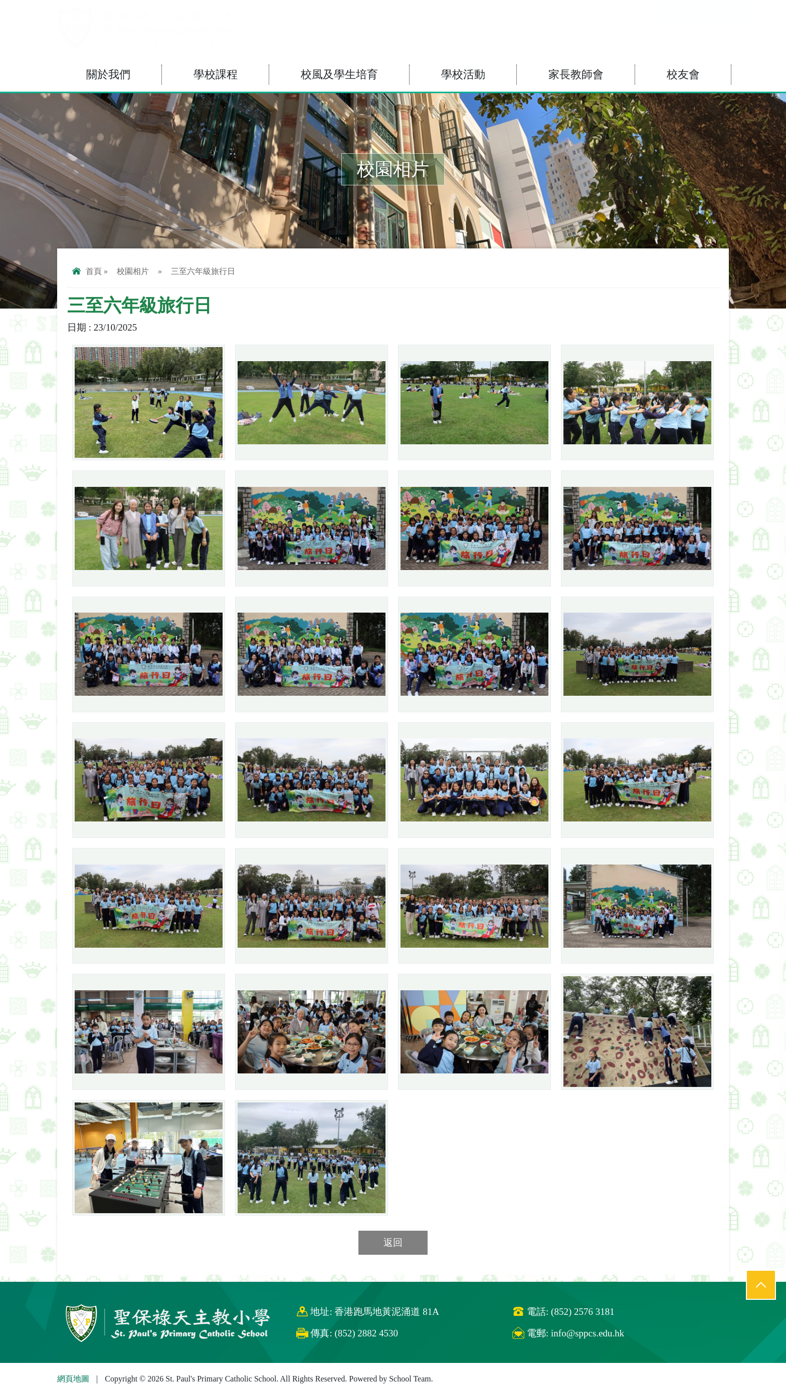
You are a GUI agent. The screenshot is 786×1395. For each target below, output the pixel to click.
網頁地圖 (73, 1378)
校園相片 (133, 271)
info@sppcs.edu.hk (587, 1333)
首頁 (87, 271)
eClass (679, 14)
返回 (393, 1242)
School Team (410, 1378)
